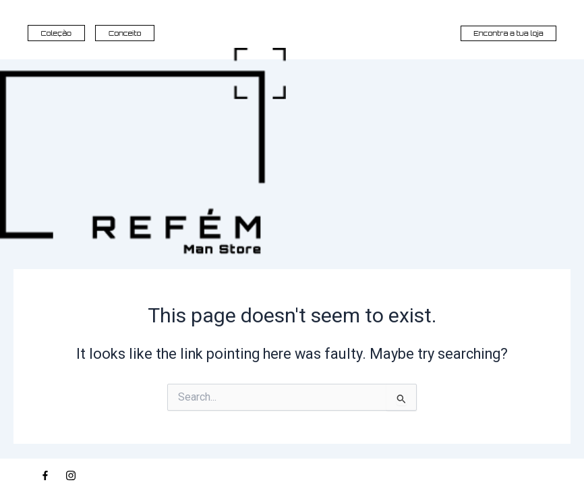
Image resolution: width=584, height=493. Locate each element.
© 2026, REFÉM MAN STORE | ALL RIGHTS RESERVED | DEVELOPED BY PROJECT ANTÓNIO (470, 476)
